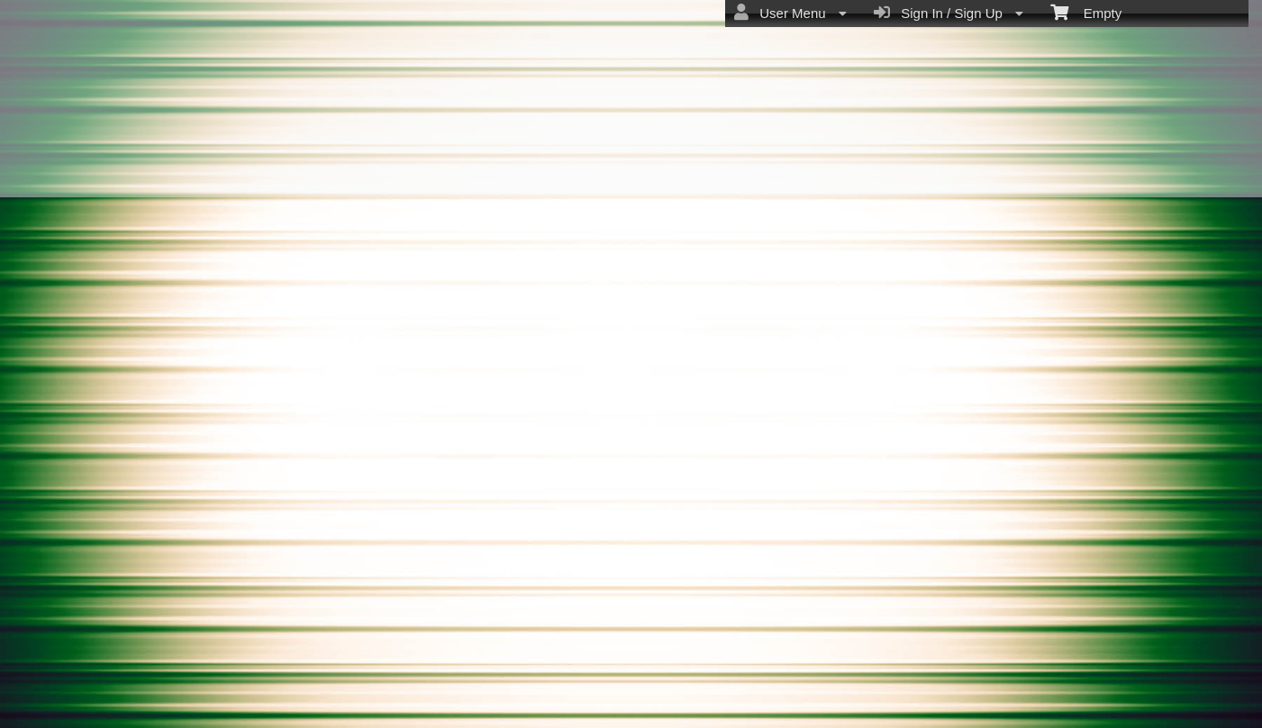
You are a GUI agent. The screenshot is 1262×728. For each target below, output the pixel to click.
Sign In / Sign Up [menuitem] (948, 13)
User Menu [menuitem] (790, 13)
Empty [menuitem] (1085, 12)
